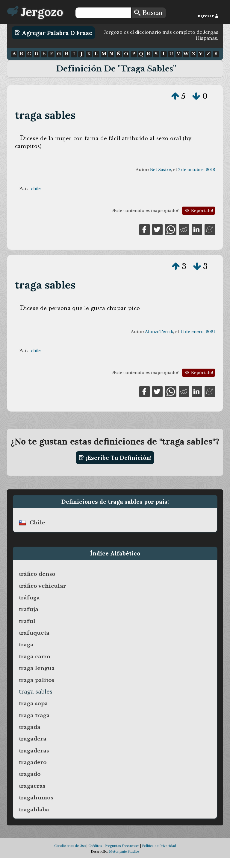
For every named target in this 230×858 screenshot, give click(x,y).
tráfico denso (37, 574)
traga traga (34, 715)
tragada (29, 727)
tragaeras (32, 786)
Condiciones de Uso (70, 846)
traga (26, 644)
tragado (30, 774)
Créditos (95, 846)
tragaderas (34, 750)
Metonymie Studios (124, 851)
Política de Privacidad (159, 846)
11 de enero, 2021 (197, 331)
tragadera (32, 738)
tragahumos (36, 797)
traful (27, 621)
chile (36, 188)
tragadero (33, 762)
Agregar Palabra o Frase (53, 32)
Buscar (149, 13)
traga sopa (33, 703)
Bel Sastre (160, 169)
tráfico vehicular (42, 586)
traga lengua (37, 668)
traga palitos (36, 680)
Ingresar (207, 16)
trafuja (28, 609)
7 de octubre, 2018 (196, 169)
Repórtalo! (198, 210)
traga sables (45, 115)
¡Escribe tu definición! (115, 457)
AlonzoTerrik (159, 331)
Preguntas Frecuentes (122, 846)
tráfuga (29, 597)
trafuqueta (34, 633)
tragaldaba (34, 809)
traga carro (34, 656)
